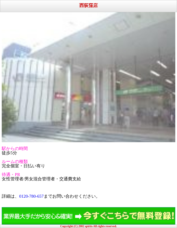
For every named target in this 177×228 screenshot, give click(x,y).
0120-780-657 (31, 196)
